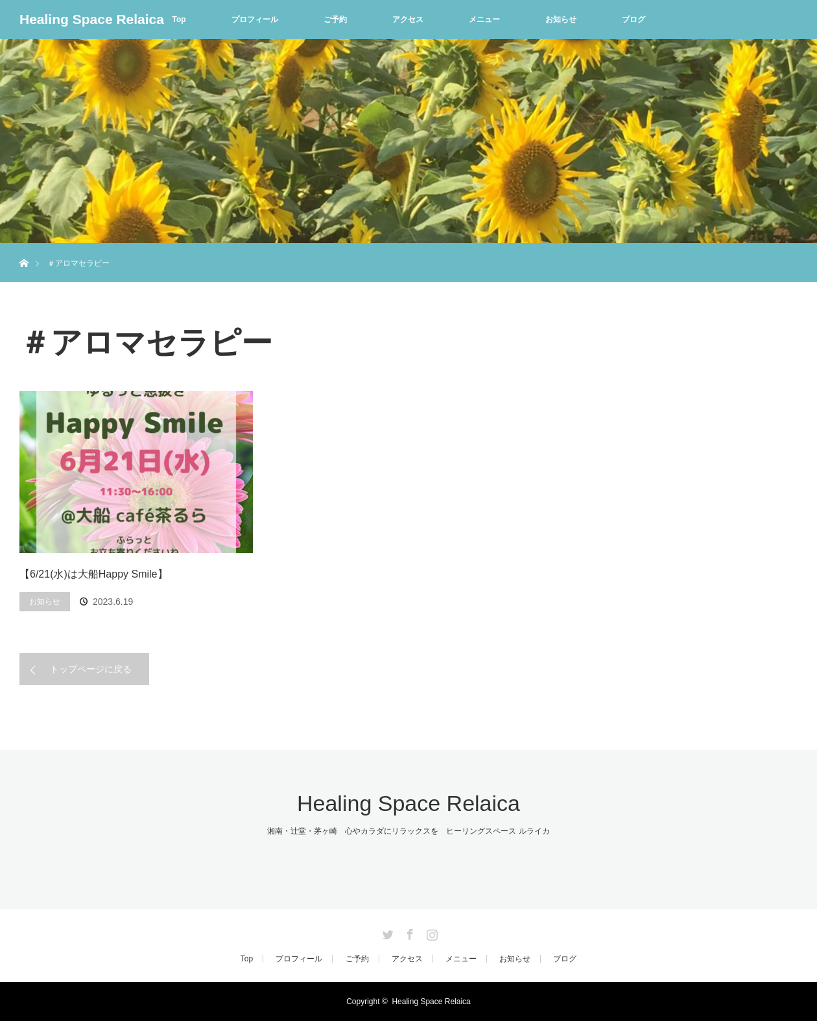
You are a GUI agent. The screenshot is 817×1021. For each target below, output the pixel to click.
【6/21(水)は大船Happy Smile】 (93, 574)
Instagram (430, 932)
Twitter (386, 932)
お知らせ (560, 19)
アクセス (407, 19)
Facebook (408, 932)
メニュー (484, 19)
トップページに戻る (91, 669)
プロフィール (254, 19)
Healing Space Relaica (91, 19)
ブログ (633, 19)
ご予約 (335, 19)
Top (178, 19)
